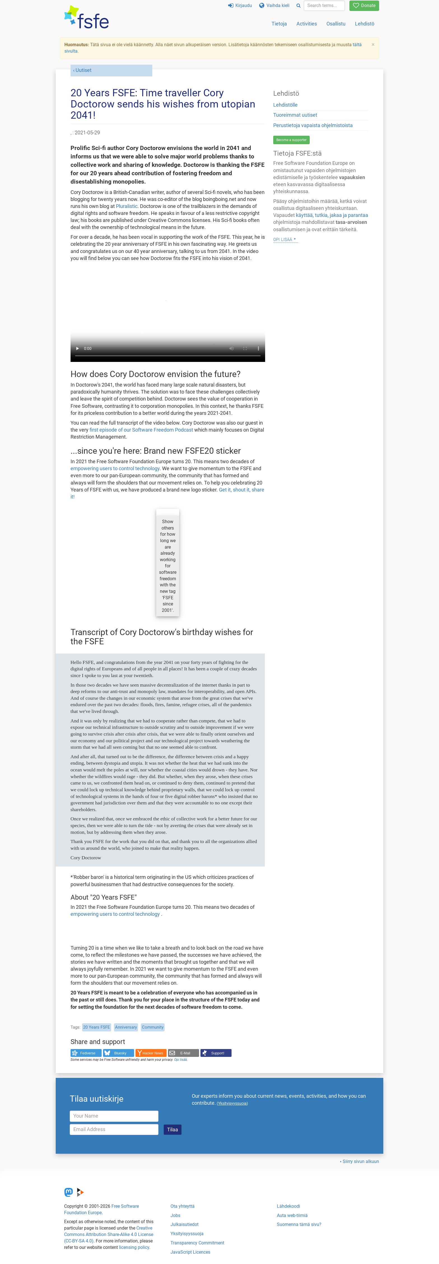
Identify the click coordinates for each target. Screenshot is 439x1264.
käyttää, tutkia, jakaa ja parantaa (332, 215)
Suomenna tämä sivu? (299, 1224)
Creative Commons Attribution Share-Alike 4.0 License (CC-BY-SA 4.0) (108, 1234)
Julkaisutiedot (185, 1224)
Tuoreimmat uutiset (295, 115)
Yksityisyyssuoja (187, 1233)
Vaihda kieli (274, 5)
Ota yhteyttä (183, 1206)
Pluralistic (126, 206)
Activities (306, 24)
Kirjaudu (240, 5)
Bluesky (120, 1053)
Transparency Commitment (197, 1243)
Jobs (175, 1215)
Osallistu (335, 24)
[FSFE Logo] (86, 17)
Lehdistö (364, 24)
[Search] (298, 6)
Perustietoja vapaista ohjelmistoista (313, 125)
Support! (218, 1053)
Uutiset (84, 70)
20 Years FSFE (96, 1027)
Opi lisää (180, 1060)
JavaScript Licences (190, 1252)
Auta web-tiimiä (292, 1215)
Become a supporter (291, 140)
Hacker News (153, 1053)
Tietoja (279, 24)
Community (153, 1027)
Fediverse (87, 1053)
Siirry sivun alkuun (361, 1161)
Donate (364, 5)
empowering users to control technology (115, 468)
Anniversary (126, 1027)
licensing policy (134, 1247)
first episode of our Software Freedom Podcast (141, 430)
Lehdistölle (285, 105)
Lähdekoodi (288, 1206)
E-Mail (185, 1053)
